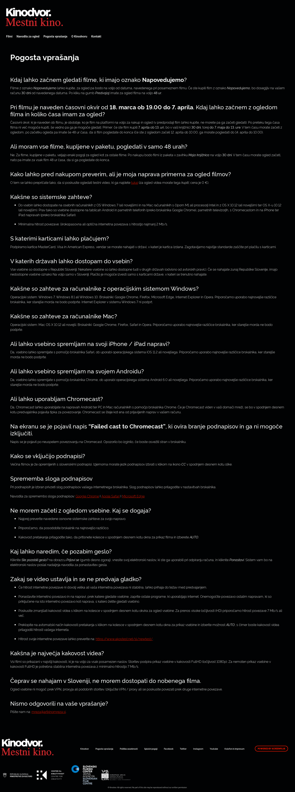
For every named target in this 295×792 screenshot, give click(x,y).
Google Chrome (87, 496)
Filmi (9, 36)
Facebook (168, 748)
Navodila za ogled (28, 36)
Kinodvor (84, 748)
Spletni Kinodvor (35, 16)
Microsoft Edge (133, 496)
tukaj (134, 182)
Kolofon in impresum (234, 748)
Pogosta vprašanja (55, 36)
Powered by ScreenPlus (271, 748)
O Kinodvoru (79, 36)
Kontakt (96, 36)
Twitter (183, 748)
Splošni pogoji (150, 748)
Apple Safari (110, 496)
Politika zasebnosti (129, 748)
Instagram (198, 748)
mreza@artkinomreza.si (49, 711)
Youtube (214, 748)
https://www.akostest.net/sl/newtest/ (124, 638)
